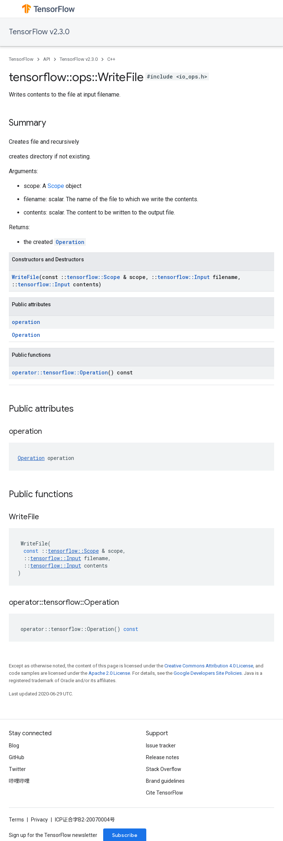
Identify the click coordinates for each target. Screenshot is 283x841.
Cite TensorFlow (164, 793)
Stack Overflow (163, 769)
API (46, 59)
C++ (111, 59)
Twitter (17, 769)
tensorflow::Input (183, 276)
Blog (14, 745)
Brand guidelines (165, 781)
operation (26, 321)
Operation (70, 241)
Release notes (162, 757)
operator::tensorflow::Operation (60, 372)
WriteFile (25, 276)
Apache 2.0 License (109, 673)
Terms (16, 820)
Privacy (39, 820)
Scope (56, 185)
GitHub (16, 757)
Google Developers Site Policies (208, 673)
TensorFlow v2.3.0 (39, 31)
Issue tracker (161, 745)
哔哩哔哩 (19, 781)
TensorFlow (21, 59)
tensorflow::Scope (93, 276)
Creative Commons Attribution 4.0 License (208, 666)
